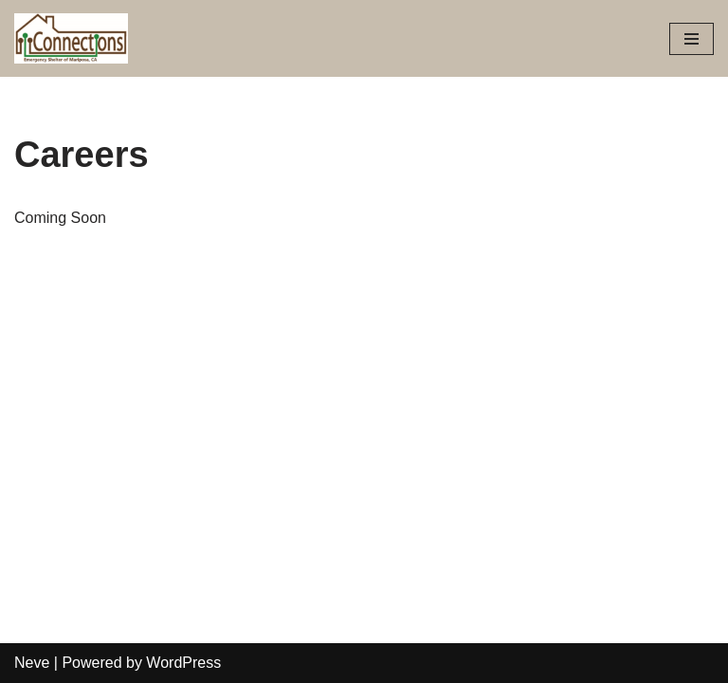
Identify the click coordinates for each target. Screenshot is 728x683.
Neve (31, 663)
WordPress (183, 663)
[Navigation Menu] (691, 39)
